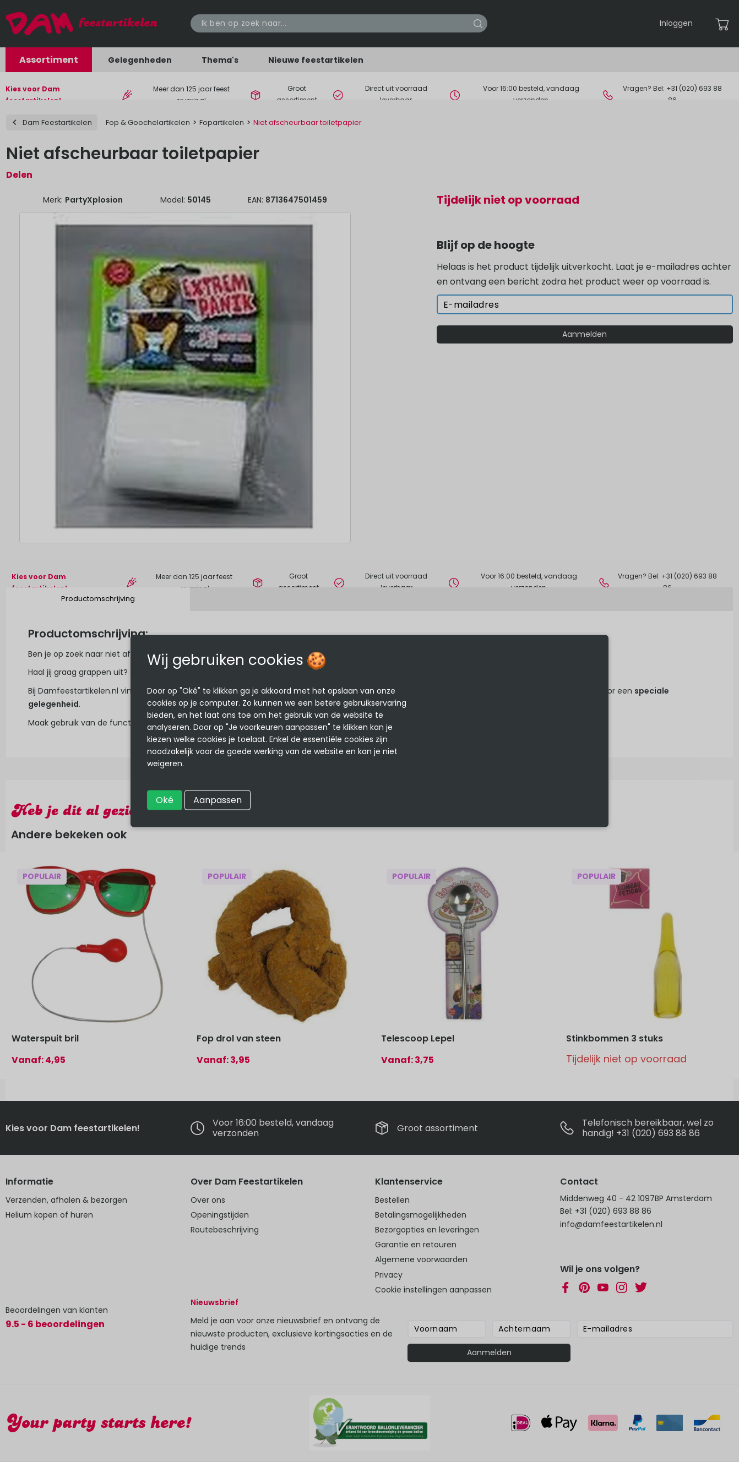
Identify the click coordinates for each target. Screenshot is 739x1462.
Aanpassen (217, 800)
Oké (164, 800)
